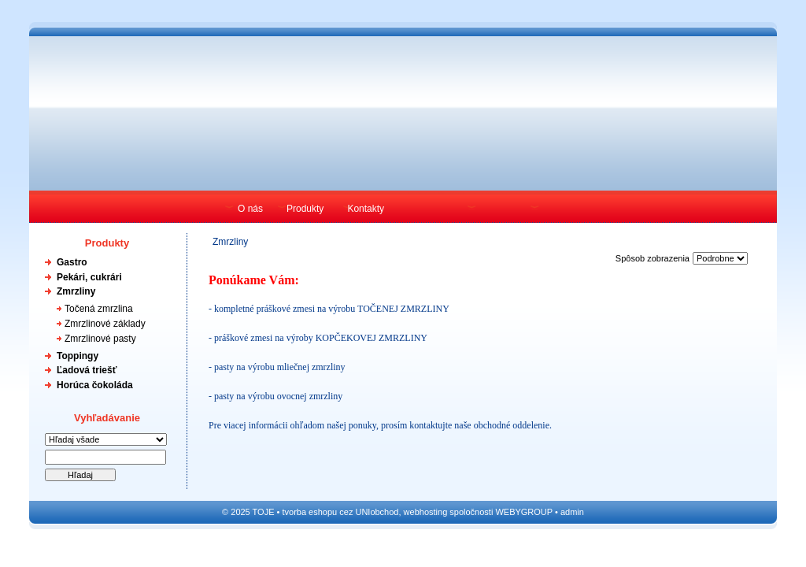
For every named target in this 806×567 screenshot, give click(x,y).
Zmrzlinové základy (105, 323)
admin (572, 512)
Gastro (72, 262)
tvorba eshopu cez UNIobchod (340, 512)
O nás (250, 208)
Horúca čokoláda (95, 385)
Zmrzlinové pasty (100, 338)
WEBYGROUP (524, 512)
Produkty (305, 208)
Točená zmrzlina (99, 308)
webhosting (426, 512)
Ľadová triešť (86, 370)
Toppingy (77, 355)
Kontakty (365, 208)
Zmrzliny (76, 291)
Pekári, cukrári (89, 277)
